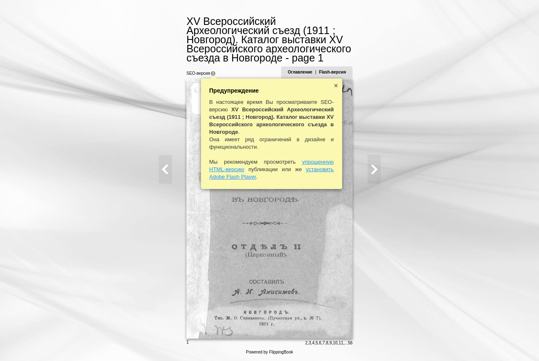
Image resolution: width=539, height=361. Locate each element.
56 (350, 343)
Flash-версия (332, 72)
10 (335, 343)
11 (341, 343)
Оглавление (300, 72)
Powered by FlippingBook (269, 352)
